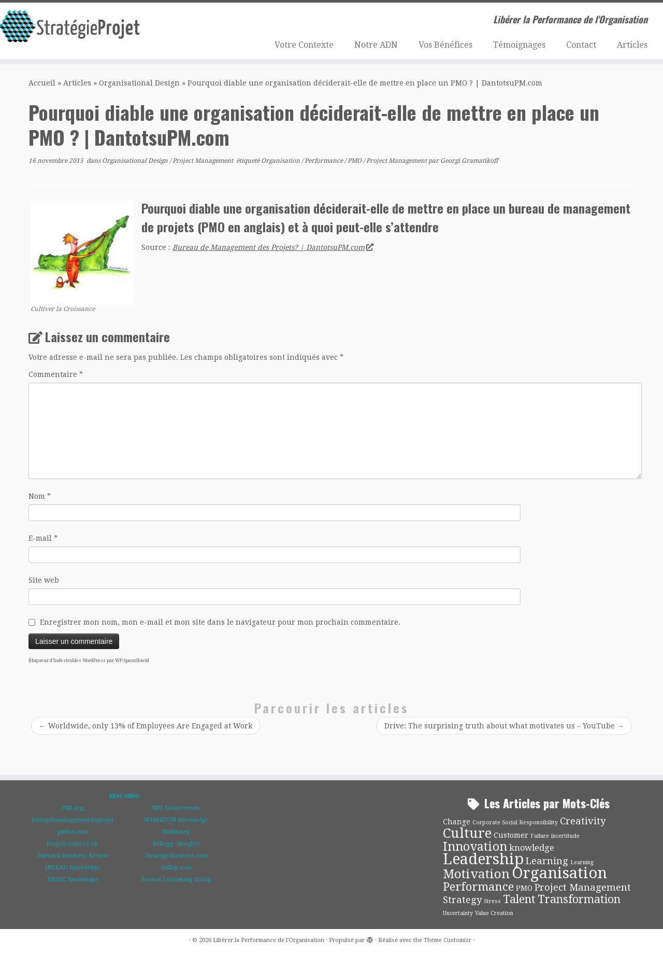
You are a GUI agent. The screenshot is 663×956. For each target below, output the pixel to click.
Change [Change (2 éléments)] (456, 822)
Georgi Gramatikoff (469, 160)
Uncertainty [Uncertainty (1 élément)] (458, 913)
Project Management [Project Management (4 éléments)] (583, 887)
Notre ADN (376, 45)
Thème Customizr (447, 940)
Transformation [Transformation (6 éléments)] (579, 899)
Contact (581, 45)
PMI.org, (72, 808)
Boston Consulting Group (176, 879)
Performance (324, 160)
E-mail (42, 538)
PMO (355, 160)
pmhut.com (72, 831)
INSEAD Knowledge (72, 867)
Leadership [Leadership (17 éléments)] (483, 859)
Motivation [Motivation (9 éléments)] (476, 874)
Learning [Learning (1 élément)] (582, 862)
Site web (43, 580)
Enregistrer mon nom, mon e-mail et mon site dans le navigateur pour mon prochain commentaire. (220, 622)
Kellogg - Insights (176, 843)
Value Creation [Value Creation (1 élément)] (494, 913)
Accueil (41, 83)
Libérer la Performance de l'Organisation (268, 940)
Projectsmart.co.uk (72, 843)
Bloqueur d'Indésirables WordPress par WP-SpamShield (88, 660)
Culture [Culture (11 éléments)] (467, 833)
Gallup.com (176, 867)
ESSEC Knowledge (73, 879)
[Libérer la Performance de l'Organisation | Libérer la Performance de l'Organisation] (76, 29)
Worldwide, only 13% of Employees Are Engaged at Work (145, 726)
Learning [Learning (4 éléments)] (547, 860)
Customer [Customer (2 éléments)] (511, 835)
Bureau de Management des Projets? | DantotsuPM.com (272, 247)
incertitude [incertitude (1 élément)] (565, 836)
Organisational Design (139, 83)
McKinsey (176, 831)
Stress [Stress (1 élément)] (492, 901)
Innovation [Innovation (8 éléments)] (475, 847)
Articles (632, 45)
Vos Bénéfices (445, 45)
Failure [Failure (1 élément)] (539, 836)
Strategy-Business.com (176, 855)
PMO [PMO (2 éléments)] (524, 888)
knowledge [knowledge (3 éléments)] (531, 848)
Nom (39, 496)
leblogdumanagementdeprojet (72, 820)
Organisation (281, 160)
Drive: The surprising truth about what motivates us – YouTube (504, 726)
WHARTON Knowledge (176, 820)
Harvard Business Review (72, 855)
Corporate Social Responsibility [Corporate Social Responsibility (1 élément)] (515, 822)
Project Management (203, 160)
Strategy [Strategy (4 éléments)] (462, 899)
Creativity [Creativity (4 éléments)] (583, 821)
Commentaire (55, 374)
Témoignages (519, 45)
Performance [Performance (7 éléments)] (478, 886)
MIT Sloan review (176, 808)
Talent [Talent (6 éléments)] (519, 899)
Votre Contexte (304, 45)
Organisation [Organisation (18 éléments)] (559, 873)
